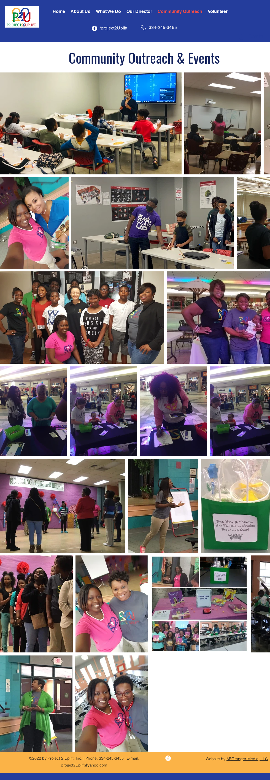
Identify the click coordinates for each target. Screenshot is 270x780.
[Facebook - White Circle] (94, 28)
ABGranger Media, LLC (247, 758)
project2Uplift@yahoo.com (84, 765)
